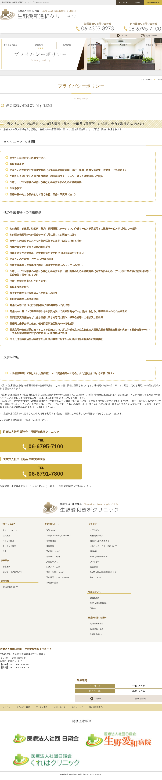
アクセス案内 (42, 707)
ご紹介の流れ (96, 634)
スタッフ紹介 (8, 541)
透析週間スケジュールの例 (57, 577)
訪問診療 (67, 45)
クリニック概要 (9, 546)
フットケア (95, 562)
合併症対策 (51, 541)
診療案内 (39, 45)
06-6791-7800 (45, 474)
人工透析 (123, 45)
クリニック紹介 (10, 45)
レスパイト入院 (53, 567)
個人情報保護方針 (96, 707)
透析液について (53, 551)
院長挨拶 (6, 536)
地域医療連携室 (153, 2)
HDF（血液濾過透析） (99, 556)
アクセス (138, 2)
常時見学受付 (52, 583)
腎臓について (151, 45)
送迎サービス (52, 530)
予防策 (93, 608)
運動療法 (50, 546)
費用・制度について (55, 572)
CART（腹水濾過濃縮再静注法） (104, 572)
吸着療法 (94, 567)
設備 (4, 551)
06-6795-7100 (45, 446)
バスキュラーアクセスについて (103, 546)
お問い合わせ (151, 36)
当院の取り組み (96, 629)
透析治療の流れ (96, 536)
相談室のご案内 (53, 556)
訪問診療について (10, 587)
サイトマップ (77, 707)
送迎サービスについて (12, 572)
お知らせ (6, 707)
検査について (96, 577)
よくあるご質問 (23, 707)
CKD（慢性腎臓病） (99, 603)
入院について (52, 562)
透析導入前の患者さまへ (100, 541)
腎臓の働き (95, 598)
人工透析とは (96, 530)
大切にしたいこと (10, 530)
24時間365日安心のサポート (58, 536)
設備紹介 (94, 551)
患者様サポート (95, 45)
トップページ (124, 2)
